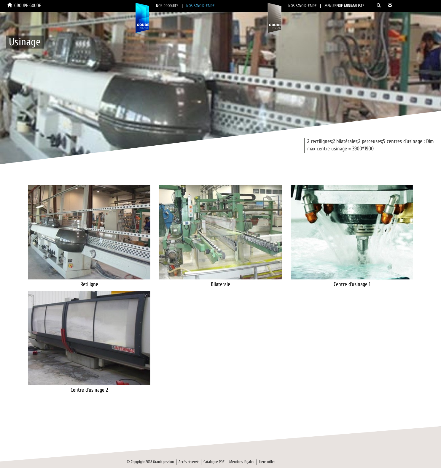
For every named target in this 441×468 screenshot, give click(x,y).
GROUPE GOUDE (27, 5)
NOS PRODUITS (167, 5)
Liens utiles (267, 461)
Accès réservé (189, 461)
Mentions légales (241, 461)
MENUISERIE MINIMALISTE (344, 5)
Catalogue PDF (214, 461)
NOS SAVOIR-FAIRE (200, 5)
